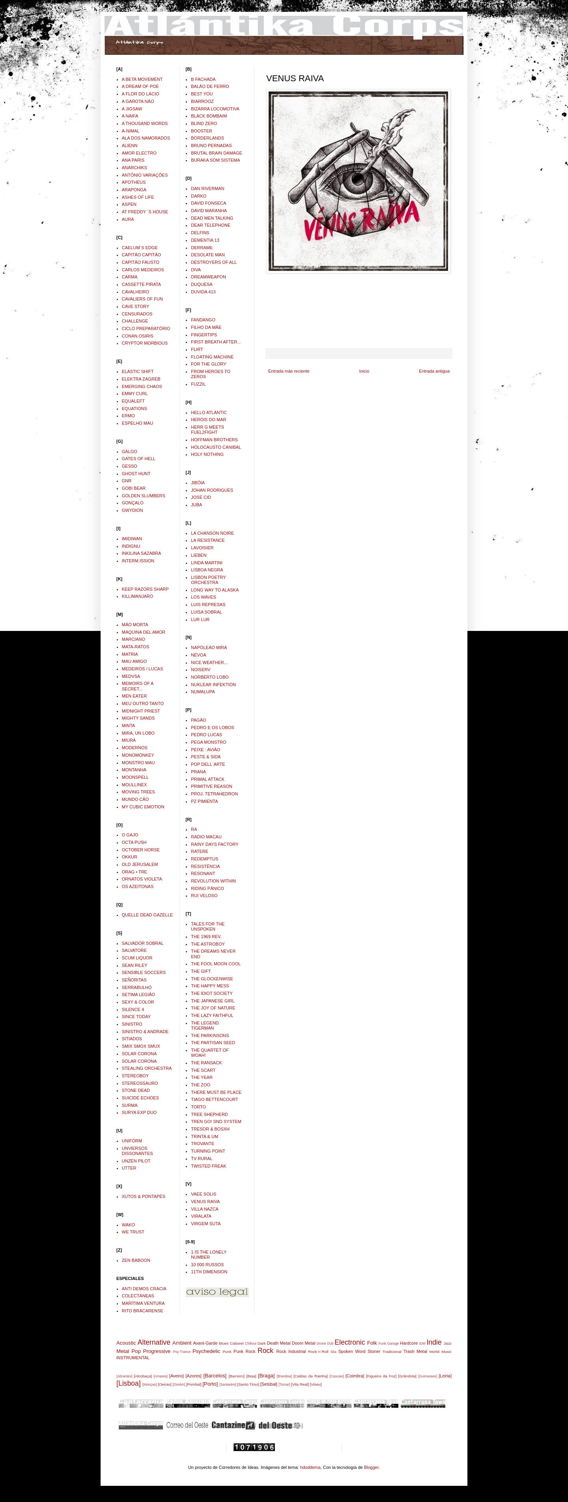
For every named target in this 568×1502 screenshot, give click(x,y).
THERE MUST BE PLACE (216, 1092)
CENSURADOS (137, 314)
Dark (262, 1343)
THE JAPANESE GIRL (212, 1000)
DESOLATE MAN (207, 254)
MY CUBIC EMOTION (143, 806)
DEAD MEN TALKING (212, 218)
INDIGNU (131, 546)
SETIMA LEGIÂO (138, 994)
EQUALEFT (133, 401)
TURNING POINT (208, 1151)
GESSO (129, 466)
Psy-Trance (182, 1352)
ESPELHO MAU (137, 423)
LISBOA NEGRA (207, 569)
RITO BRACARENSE (142, 1310)
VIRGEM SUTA (205, 1223)
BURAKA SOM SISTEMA (215, 160)
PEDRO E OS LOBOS (212, 727)
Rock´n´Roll (318, 1351)
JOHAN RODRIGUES (212, 490)
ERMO (128, 415)
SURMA (130, 1105)
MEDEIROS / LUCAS (142, 668)
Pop (135, 1351)
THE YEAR (202, 1077)
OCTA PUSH (134, 842)
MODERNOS (135, 747)
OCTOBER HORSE (141, 849)
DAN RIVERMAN (207, 188)
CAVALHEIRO (135, 291)
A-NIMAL (131, 131)
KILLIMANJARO (137, 596)
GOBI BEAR (134, 488)
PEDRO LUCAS (206, 734)
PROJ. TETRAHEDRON (214, 793)
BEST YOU (202, 93)
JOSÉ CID (201, 497)
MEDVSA (131, 676)
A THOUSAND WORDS (145, 123)
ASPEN (129, 204)
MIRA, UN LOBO (138, 733)
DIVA (196, 269)
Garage (393, 1343)
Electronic (349, 1342)
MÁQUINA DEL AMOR (143, 632)
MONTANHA (134, 769)
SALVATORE (134, 950)
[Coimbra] (355, 1375)
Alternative (154, 1342)
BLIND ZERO (204, 123)
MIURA (129, 740)
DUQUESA (201, 284)
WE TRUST (133, 1232)
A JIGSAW (132, 108)
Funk (383, 1343)
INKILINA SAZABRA (141, 553)
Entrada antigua (434, 371)
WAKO (128, 1224)
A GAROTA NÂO (138, 101)
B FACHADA (203, 79)
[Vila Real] (300, 1384)
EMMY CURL (135, 393)
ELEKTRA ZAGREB (141, 379)
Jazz (448, 1343)
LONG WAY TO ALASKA (215, 590)
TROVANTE (202, 1143)
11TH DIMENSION (209, 1271)
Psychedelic (206, 1351)
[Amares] (161, 1376)
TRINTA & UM (204, 1136)
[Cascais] (336, 1376)
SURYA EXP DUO (139, 1112)
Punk (227, 1351)
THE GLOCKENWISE (212, 978)
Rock (265, 1351)
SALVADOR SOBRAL (143, 943)
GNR (126, 480)
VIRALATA (201, 1216)
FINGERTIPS (204, 334)
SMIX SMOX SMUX (141, 1046)
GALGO (129, 451)
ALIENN (130, 145)
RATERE (199, 851)
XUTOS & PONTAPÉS (143, 1196)
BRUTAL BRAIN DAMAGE (216, 153)
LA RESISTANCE (207, 540)
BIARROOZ (202, 101)
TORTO (198, 1107)
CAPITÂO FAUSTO (140, 262)
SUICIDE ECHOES (140, 1097)
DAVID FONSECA (208, 203)
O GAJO (130, 834)
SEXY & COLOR (138, 1002)
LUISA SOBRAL (206, 612)
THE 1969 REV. (206, 936)
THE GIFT (201, 971)
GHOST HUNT (136, 473)
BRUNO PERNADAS (211, 145)
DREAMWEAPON (208, 276)
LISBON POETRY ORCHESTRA (208, 580)
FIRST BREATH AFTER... (216, 342)
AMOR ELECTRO (139, 153)
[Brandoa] (284, 1376)
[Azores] (194, 1375)
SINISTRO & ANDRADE (145, 1031)
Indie (433, 1342)
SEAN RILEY (135, 965)
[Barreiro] (236, 1376)
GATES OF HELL (138, 458)
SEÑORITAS (134, 980)
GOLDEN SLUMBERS (143, 495)
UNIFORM (132, 1140)
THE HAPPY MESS (210, 985)
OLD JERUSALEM (140, 864)
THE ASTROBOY (208, 944)
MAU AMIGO (134, 661)
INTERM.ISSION (138, 560)
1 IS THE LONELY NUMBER (208, 1254)
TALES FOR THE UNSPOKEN (207, 926)
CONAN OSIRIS (137, 336)
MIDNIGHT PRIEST (141, 711)
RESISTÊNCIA (205, 866)
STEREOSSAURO (140, 1083)
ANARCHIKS (134, 167)
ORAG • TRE (134, 871)
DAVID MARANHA (209, 210)
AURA (128, 219)
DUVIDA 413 (203, 291)
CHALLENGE (135, 321)
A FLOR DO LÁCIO (140, 93)
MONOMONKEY (138, 755)
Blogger (371, 1467)
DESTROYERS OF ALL (214, 262)
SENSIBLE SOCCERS (144, 972)
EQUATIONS (134, 408)
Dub (330, 1343)
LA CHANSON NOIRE (212, 533)
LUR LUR (200, 619)
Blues (224, 1343)
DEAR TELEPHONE (210, 225)
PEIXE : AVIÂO (205, 749)
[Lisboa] (128, 1383)
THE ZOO (200, 1084)
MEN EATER (134, 696)
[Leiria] (445, 1375)
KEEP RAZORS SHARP (145, 589)
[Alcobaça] (143, 1376)
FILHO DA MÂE (206, 327)
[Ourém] (178, 1384)
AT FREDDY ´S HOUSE (145, 211)
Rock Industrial (291, 1351)
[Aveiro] (176, 1375)
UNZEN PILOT (136, 1161)
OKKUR (129, 857)
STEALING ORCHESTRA (147, 1068)
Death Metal (279, 1343)
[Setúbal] (268, 1384)
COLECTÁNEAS (138, 1295)
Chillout (250, 1343)
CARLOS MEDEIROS (143, 269)
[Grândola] (407, 1376)
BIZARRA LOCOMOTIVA (215, 108)
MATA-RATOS (135, 646)
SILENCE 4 (133, 1009)
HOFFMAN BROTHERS (214, 439)
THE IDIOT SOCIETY (212, 993)
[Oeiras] (165, 1384)
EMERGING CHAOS (142, 386)
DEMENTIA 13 (205, 240)
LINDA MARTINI (206, 562)
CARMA (130, 276)
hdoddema (310, 1467)
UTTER (129, 1168)
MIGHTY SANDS (138, 718)
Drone (321, 1343)
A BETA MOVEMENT (142, 79)
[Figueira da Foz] (381, 1376)
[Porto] (210, 1384)
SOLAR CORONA (139, 1053)
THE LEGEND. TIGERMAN (205, 1025)
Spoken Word (352, 1351)
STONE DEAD (136, 1090)
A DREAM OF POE (140, 86)
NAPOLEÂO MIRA (209, 647)
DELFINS (200, 232)
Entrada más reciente (289, 371)
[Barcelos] (215, 1376)
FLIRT (197, 349)
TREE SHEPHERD (209, 1114)
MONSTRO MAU (138, 762)
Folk (372, 1343)
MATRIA (130, 654)
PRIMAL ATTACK (207, 779)
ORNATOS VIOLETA (142, 879)
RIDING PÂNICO (207, 888)
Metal (122, 1351)
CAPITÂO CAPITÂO (141, 254)
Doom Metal (304, 1343)
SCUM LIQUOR (137, 957)
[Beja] (251, 1376)
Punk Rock (245, 1351)
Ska (333, 1352)
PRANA (198, 771)
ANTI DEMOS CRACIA (144, 1288)
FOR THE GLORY (208, 364)
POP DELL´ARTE (208, 764)
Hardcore (409, 1343)
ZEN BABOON (136, 1260)
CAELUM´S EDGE (140, 247)
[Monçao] (150, 1384)
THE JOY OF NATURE (213, 1008)
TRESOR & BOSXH (210, 1129)
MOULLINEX (134, 784)
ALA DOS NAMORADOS (146, 138)
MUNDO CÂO (135, 799)
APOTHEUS (134, 182)
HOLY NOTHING (207, 454)
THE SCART (203, 1070)
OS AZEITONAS (138, 886)
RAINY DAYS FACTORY (214, 844)
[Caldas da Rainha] (310, 1376)
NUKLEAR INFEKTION (213, 684)
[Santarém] (227, 1384)
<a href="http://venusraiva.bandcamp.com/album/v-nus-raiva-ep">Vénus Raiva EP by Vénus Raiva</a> (359, 310)
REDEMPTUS (204, 858)
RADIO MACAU (206, 836)
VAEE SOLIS (203, 1194)
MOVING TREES (138, 791)
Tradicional (392, 1351)
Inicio (364, 371)
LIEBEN (198, 555)
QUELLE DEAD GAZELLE (147, 914)
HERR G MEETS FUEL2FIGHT (207, 430)
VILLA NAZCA (205, 1209)
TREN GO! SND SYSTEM (216, 1121)
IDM (422, 1343)
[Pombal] (194, 1384)
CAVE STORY (135, 306)
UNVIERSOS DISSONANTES (137, 1151)
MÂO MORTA (135, 624)
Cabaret (237, 1343)
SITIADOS (132, 1038)
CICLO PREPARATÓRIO (146, 328)
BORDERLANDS (207, 138)
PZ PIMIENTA (204, 801)
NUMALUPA (203, 691)
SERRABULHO (137, 987)
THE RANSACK (206, 1062)
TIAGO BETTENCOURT (214, 1099)
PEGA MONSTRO (208, 742)
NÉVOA (198, 655)
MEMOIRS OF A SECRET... (137, 686)
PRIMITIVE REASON (211, 786)
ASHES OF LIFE (138, 197)
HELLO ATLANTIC (209, 412)
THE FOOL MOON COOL (216, 963)
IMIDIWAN (132, 538)
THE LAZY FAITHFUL (212, 1015)
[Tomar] (284, 1384)
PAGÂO (198, 720)
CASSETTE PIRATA (141, 284)
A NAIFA (130, 116)
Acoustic (126, 1343)
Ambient (181, 1343)
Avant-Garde (205, 1343)
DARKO (198, 196)
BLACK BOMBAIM (209, 116)
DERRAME (202, 247)
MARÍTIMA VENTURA (143, 1303)
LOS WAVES (203, 597)
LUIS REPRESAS (208, 604)
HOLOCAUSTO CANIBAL (216, 447)
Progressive (157, 1351)
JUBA (196, 504)
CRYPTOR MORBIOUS (145, 343)
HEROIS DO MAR (208, 419)
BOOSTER (201, 131)
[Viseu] (316, 1384)
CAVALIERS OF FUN (142, 299)
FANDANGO (203, 319)
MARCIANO (133, 639)
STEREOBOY (135, 1075)
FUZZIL (198, 384)
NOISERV (200, 669)
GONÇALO (133, 502)
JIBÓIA (198, 482)
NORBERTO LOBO (210, 677)
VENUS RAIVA (205, 1201)
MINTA (128, 725)
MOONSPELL (135, 777)
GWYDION (132, 510)
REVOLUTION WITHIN (213, 881)
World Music (440, 1351)
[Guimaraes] (427, 1376)
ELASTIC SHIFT (138, 371)
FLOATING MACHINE (212, 357)
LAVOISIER (202, 547)
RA (194, 829)
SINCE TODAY (136, 1016)
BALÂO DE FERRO (210, 86)
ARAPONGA (134, 189)
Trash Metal (415, 1351)
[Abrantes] (124, 1376)
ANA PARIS (133, 160)
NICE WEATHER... (209, 662)
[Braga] (266, 1376)
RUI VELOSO (204, 895)
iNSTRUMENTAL (132, 1357)
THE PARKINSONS (210, 1035)
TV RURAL (201, 1158)
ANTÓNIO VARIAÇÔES (145, 175)
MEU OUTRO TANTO (143, 703)
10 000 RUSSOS (207, 1264)
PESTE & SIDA (205, 756)
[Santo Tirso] (248, 1384)
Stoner (374, 1351)
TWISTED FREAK (208, 1166)
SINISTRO (132, 1024)
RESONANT (203, 873)
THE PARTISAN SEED (213, 1042)
